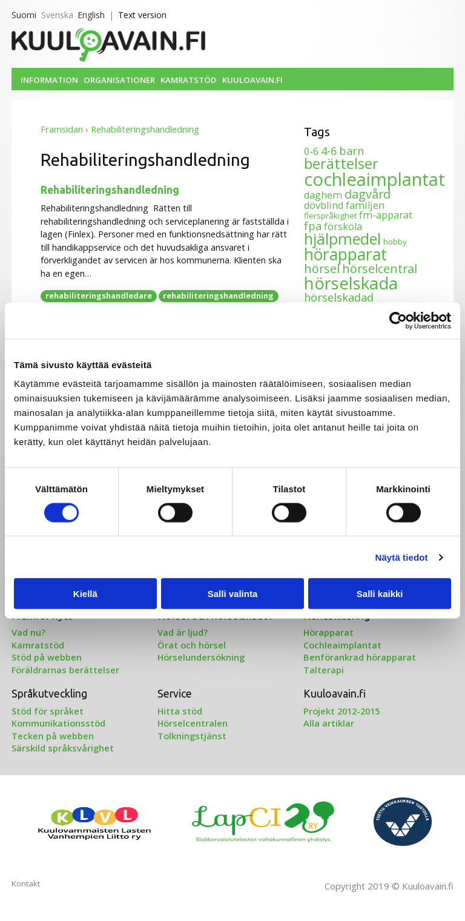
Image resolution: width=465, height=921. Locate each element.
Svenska (57, 15)
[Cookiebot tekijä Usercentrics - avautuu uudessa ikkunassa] (398, 320)
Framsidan (62, 129)
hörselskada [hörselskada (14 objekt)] (351, 282)
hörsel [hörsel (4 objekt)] (322, 268)
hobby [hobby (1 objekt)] (395, 241)
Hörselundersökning (201, 657)
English (91, 15)
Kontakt (26, 883)
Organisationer (119, 79)
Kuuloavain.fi (252, 79)
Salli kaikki (380, 594)
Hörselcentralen (192, 723)
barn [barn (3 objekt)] (351, 151)
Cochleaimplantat (342, 645)
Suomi (24, 15)
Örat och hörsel (191, 645)
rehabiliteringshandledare (98, 295)
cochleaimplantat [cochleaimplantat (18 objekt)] (374, 179)
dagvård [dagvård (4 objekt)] (368, 194)
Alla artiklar (328, 723)
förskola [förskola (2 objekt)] (343, 226)
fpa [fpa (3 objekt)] (313, 226)
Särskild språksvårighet (63, 748)
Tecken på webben (53, 736)
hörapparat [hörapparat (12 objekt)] (345, 254)
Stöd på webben (47, 657)
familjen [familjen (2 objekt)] (365, 205)
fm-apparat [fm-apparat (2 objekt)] (385, 215)
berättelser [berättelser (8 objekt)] (341, 163)
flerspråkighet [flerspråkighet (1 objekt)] (330, 215)
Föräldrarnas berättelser (65, 670)
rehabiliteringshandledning (218, 295)
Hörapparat (328, 632)
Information (49, 79)
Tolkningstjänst (191, 736)
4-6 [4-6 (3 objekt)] (329, 151)
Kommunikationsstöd (58, 723)
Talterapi (323, 670)
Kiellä (85, 594)
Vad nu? (28, 632)
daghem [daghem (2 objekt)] (323, 195)
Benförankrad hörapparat (359, 657)
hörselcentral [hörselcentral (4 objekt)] (379, 268)
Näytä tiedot (401, 557)
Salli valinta (233, 594)
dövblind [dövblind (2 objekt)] (323, 205)
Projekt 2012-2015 (341, 711)
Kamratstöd (188, 79)
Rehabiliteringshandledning (110, 190)
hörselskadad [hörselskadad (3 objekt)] (339, 297)
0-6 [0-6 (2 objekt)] (311, 151)
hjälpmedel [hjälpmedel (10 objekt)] (342, 238)
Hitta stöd (179, 711)
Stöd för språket (48, 711)
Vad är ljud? (182, 632)
